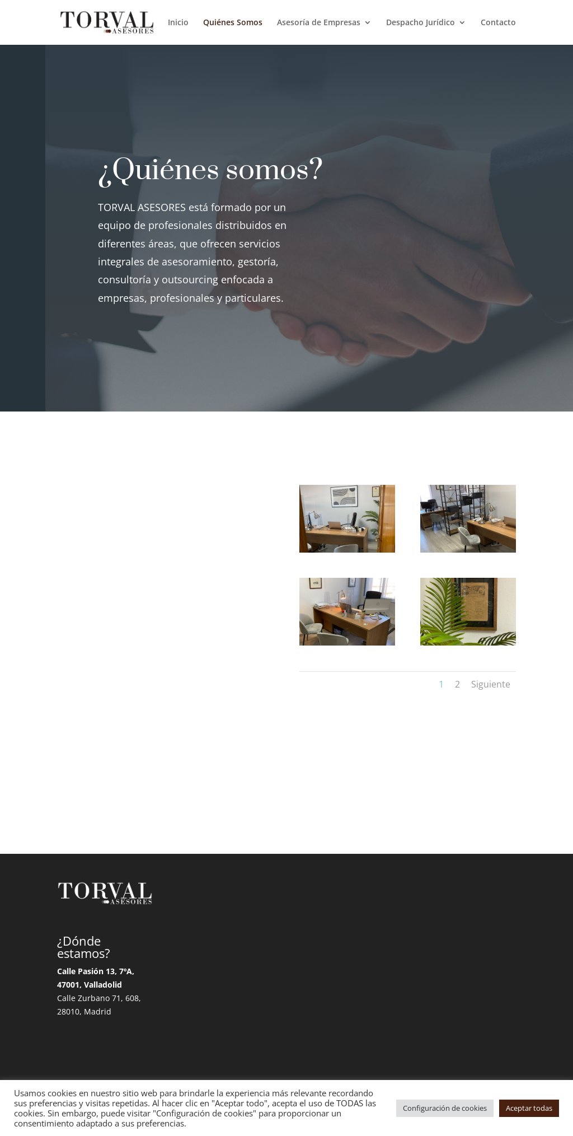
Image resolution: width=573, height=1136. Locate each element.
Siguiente (490, 684)
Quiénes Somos (232, 22)
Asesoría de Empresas (318, 22)
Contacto (498, 22)
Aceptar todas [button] (529, 1108)
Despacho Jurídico (420, 22)
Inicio (178, 22)
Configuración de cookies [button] (445, 1108)
